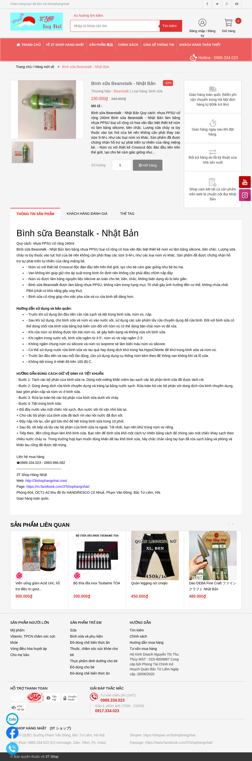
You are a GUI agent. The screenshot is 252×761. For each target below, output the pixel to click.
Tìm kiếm (137, 630)
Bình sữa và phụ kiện (86, 636)
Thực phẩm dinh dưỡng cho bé (94, 661)
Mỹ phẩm (17, 630)
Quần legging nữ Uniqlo (149, 583)
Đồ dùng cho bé (82, 667)
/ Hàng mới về (43, 67)
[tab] (35, 214)
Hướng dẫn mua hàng (146, 642)
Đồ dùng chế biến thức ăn (90, 642)
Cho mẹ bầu (19, 655)
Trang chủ (24, 67)
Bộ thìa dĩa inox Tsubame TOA (96, 583)
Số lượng (98, 165)
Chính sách (138, 636)
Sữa (73, 630)
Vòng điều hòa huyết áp (28, 649)
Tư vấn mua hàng (143, 649)
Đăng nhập (197, 31)
